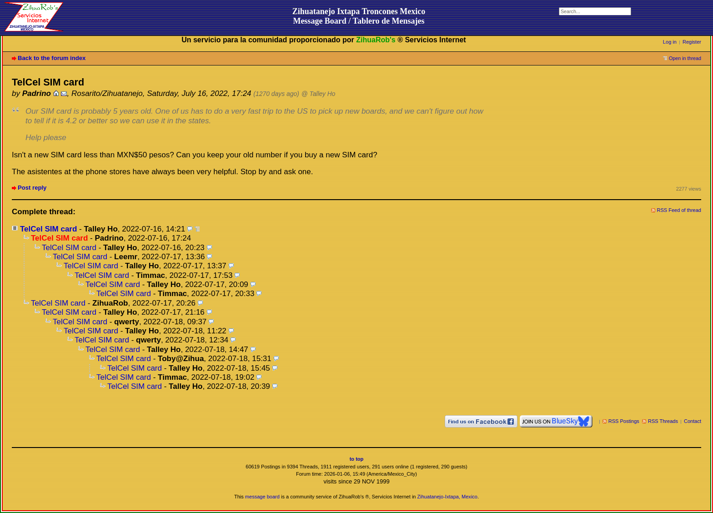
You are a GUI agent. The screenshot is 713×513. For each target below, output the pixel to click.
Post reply (32, 187)
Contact (692, 421)
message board (262, 496)
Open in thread (685, 58)
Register (692, 42)
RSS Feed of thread (679, 210)
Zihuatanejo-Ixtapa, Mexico (447, 496)
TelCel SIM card (48, 229)
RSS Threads (663, 421)
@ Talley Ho (318, 94)
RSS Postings (623, 421)
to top (357, 459)
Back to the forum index (51, 58)
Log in (670, 42)
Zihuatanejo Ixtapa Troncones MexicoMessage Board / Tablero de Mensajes (359, 16)
